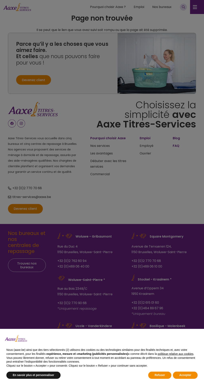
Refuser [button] (160, 375)
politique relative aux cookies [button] (175, 353)
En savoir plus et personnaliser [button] (33, 375)
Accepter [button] (185, 375)
